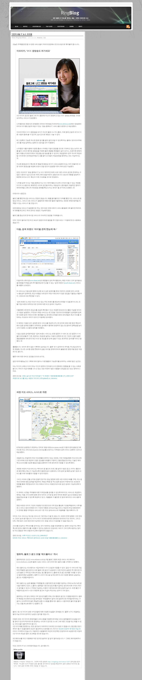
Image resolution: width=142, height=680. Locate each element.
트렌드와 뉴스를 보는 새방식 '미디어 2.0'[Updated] (35, 378)
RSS (128, 27)
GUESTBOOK (61, 27)
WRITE (80, 27)
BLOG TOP (16, 27)
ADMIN (71, 27)
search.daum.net (69, 283)
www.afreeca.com (65, 124)
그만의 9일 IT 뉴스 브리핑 (21, 34)
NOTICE (25, 27)
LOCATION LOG (37, 27)
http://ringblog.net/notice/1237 (59, 661)
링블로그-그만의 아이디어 (71, 15)
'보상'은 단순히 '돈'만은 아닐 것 (69, 629)
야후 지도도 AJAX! (35, 535)
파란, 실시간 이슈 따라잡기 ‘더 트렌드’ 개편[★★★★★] (48, 376)
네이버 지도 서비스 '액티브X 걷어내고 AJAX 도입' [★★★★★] (40, 538)
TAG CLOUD (49, 27)
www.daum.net (35, 280)
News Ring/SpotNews (19, 38)
